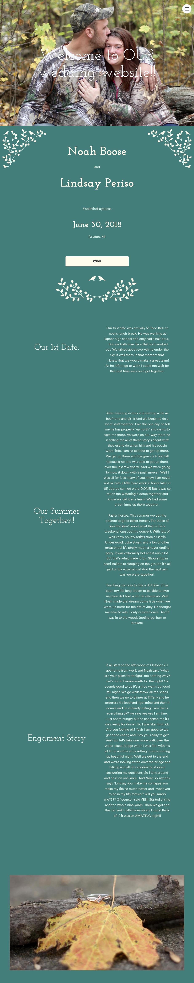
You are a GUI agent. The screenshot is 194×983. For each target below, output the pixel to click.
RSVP (97, 261)
